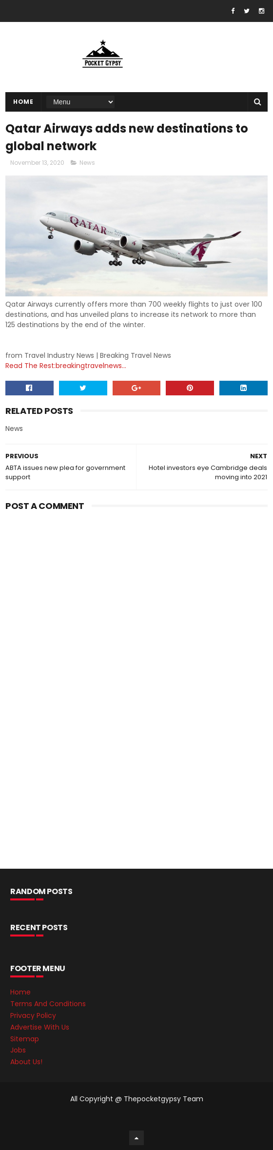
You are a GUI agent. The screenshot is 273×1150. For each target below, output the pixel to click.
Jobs (18, 1050)
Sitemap (24, 1039)
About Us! (26, 1062)
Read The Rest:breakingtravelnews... (65, 365)
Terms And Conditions (48, 1004)
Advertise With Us (39, 1027)
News (87, 162)
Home (23, 101)
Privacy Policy (33, 1015)
